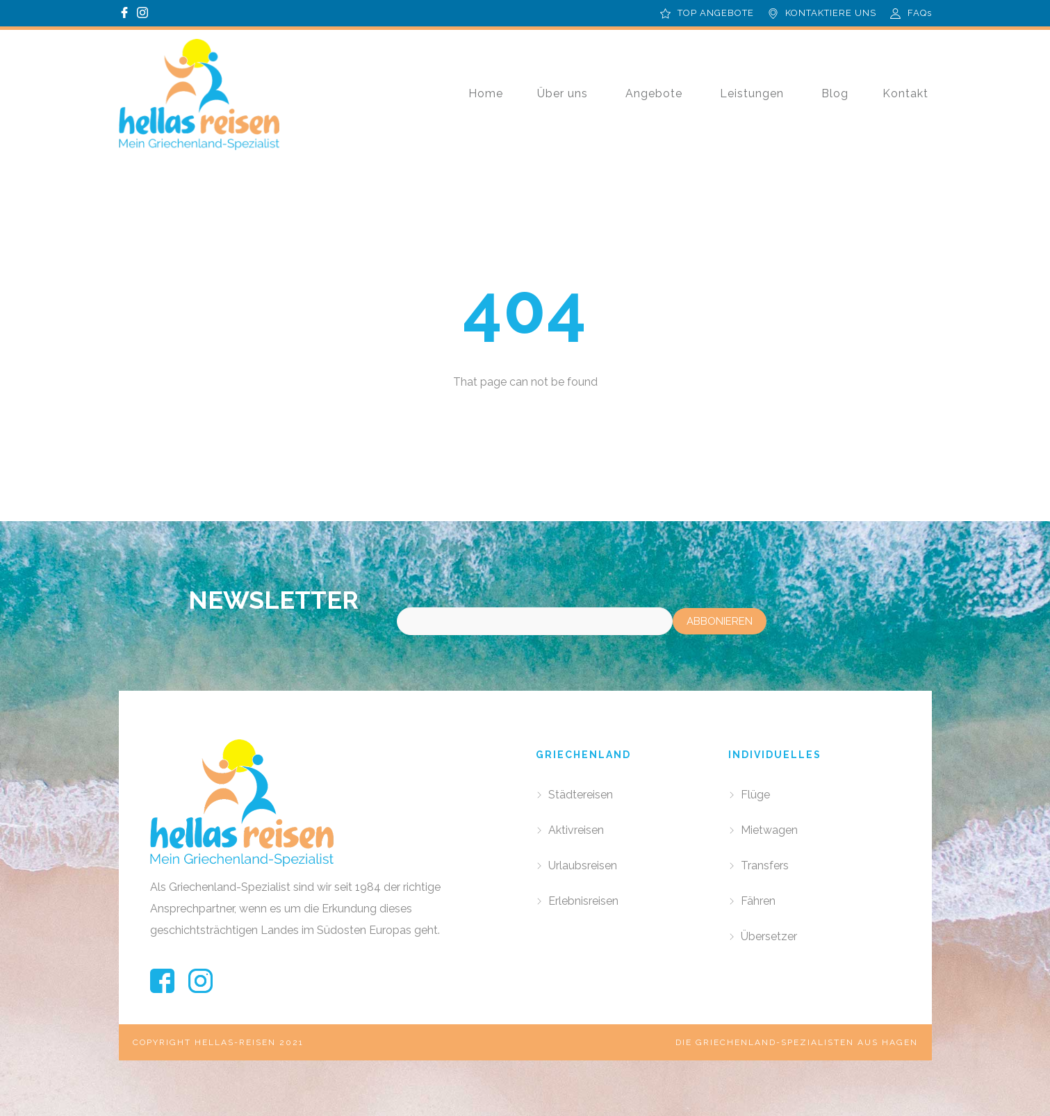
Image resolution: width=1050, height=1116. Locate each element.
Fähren (758, 901)
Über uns (562, 93)
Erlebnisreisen (583, 901)
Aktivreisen (576, 830)
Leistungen (752, 93)
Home (485, 93)
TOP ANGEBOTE (716, 13)
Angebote (653, 93)
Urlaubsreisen (582, 865)
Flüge (755, 794)
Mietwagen (769, 830)
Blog (834, 93)
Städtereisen (580, 794)
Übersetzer (769, 936)
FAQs (920, 13)
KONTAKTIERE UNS (830, 13)
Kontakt (905, 93)
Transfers (765, 865)
